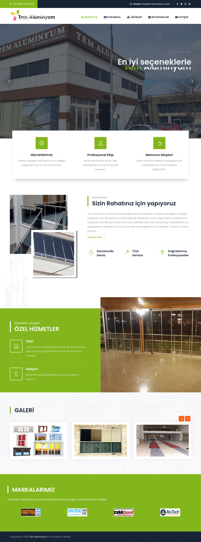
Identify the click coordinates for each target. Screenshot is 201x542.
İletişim (181, 17)
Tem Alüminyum (38, 536)
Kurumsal (112, 17)
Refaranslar (158, 17)
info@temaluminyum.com (155, 4)
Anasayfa (89, 17)
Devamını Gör (97, 237)
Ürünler (134, 17)
